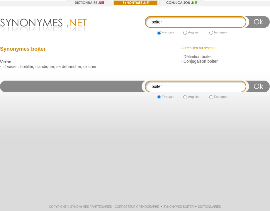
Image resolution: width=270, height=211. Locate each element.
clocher (89, 66)
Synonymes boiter (178, 206)
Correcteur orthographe (137, 206)
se (58, 66)
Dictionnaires (209, 206)
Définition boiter (198, 56)
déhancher (71, 66)
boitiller (26, 66)
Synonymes (79, 206)
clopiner (10, 66)
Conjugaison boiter (201, 61)
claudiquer (44, 66)
